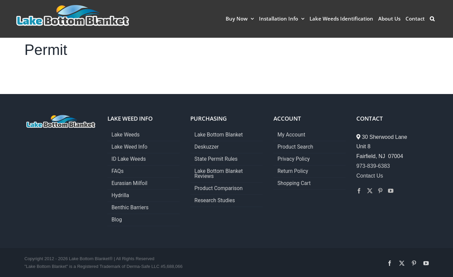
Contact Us (369, 176)
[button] (432, 18)
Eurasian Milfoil (129, 183)
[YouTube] (390, 190)
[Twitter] (370, 190)
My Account (291, 134)
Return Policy (293, 171)
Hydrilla (120, 195)
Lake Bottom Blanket (218, 134)
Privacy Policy (294, 159)
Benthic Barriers (130, 207)
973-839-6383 (373, 166)
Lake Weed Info (129, 147)
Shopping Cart (294, 183)
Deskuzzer (206, 147)
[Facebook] (359, 190)
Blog (116, 219)
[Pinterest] (380, 190)
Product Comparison (218, 188)
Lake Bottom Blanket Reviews (218, 174)
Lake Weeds (125, 134)
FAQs (117, 171)
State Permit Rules (215, 159)
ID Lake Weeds (128, 159)
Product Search (295, 147)
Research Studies (214, 200)
